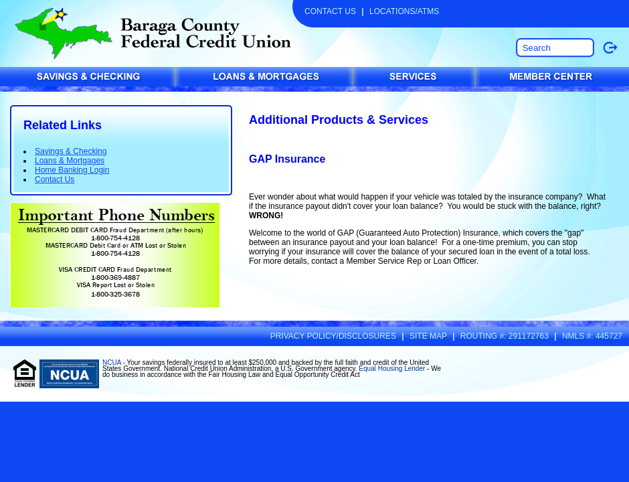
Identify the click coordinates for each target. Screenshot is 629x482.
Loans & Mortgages (69, 160)
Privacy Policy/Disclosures (333, 336)
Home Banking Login (72, 170)
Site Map (428, 336)
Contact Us (330, 11)
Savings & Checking (70, 151)
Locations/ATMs (404, 11)
